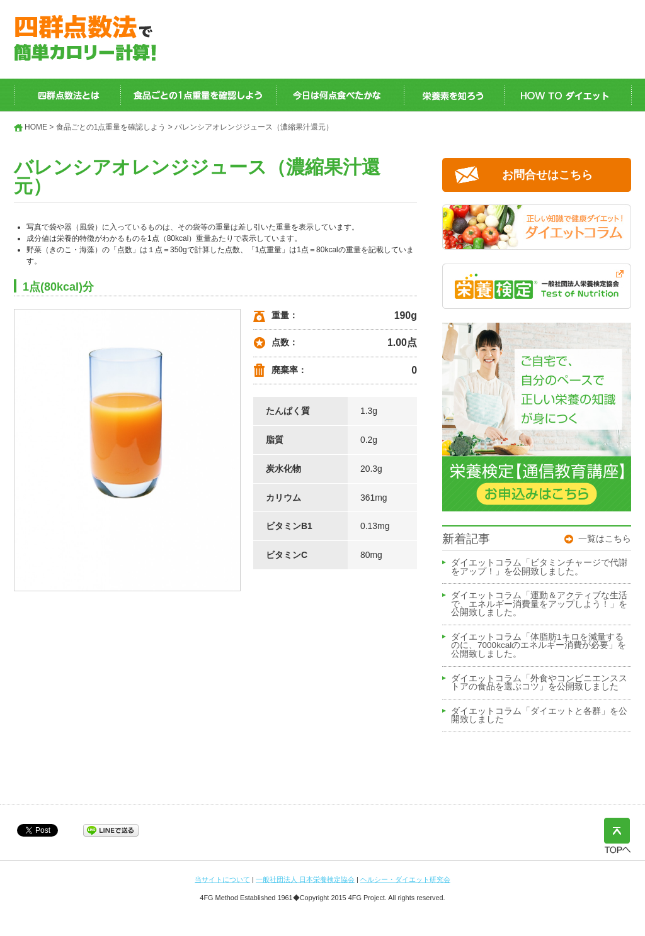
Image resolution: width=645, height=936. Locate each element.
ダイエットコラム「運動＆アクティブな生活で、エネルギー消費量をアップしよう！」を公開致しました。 (539, 604)
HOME (36, 127)
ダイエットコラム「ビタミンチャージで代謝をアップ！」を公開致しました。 (539, 567)
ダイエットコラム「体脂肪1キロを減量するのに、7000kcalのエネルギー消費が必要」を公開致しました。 (538, 646)
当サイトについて (222, 879)
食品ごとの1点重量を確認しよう (111, 127)
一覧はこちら (604, 538)
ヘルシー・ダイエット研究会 (405, 879)
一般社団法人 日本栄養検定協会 (305, 879)
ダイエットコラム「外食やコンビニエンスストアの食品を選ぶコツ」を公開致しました (539, 683)
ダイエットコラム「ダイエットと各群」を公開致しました (539, 716)
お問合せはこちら (547, 175)
